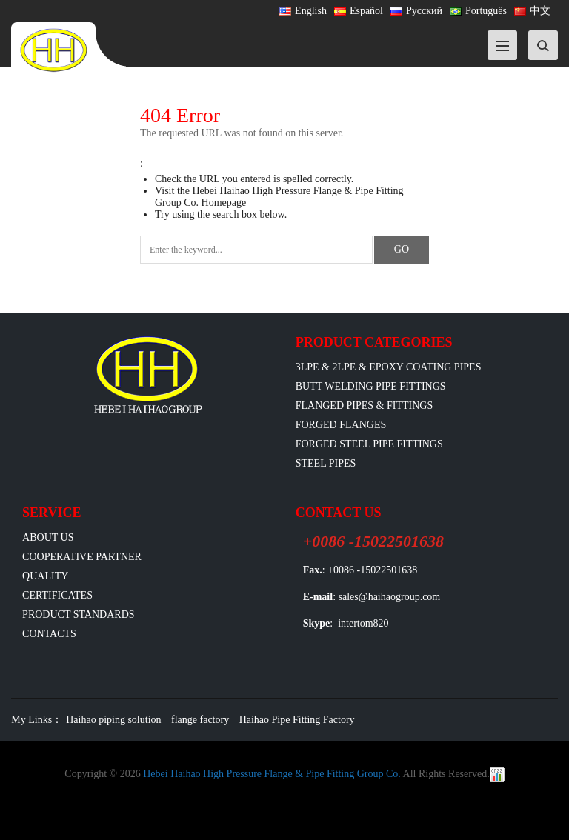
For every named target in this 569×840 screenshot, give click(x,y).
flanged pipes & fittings (364, 405)
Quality (45, 575)
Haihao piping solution (113, 719)
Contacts (49, 633)
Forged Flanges (341, 424)
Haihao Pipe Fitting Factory (297, 719)
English (303, 10)
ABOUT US (47, 537)
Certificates (57, 595)
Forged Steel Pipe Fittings (369, 444)
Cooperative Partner (82, 556)
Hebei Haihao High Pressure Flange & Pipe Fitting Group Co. (272, 773)
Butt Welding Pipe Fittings (371, 386)
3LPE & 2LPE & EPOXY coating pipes (389, 367)
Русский (416, 10)
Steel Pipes (326, 463)
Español (358, 10)
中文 (532, 10)
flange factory (200, 719)
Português (478, 10)
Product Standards (78, 614)
